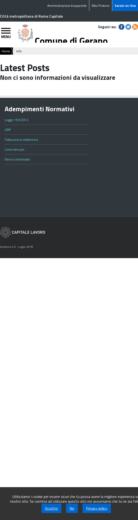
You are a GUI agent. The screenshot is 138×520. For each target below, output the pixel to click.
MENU (6, 36)
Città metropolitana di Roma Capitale (31, 16)
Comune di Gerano (71, 41)
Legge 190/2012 (16, 119)
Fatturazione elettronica (21, 139)
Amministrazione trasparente (67, 5)
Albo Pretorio (101, 5)
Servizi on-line (125, 5)
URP (8, 129)
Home (6, 51)
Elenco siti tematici (17, 159)
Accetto (51, 508)
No (72, 508)
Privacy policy (96, 508)
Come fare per (15, 149)
